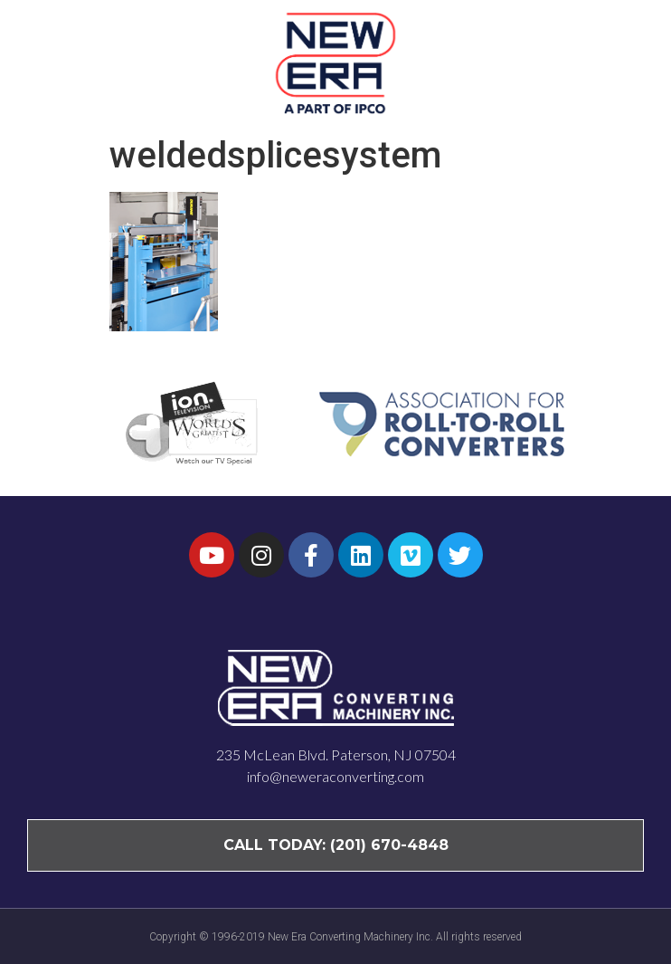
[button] (623, 62)
